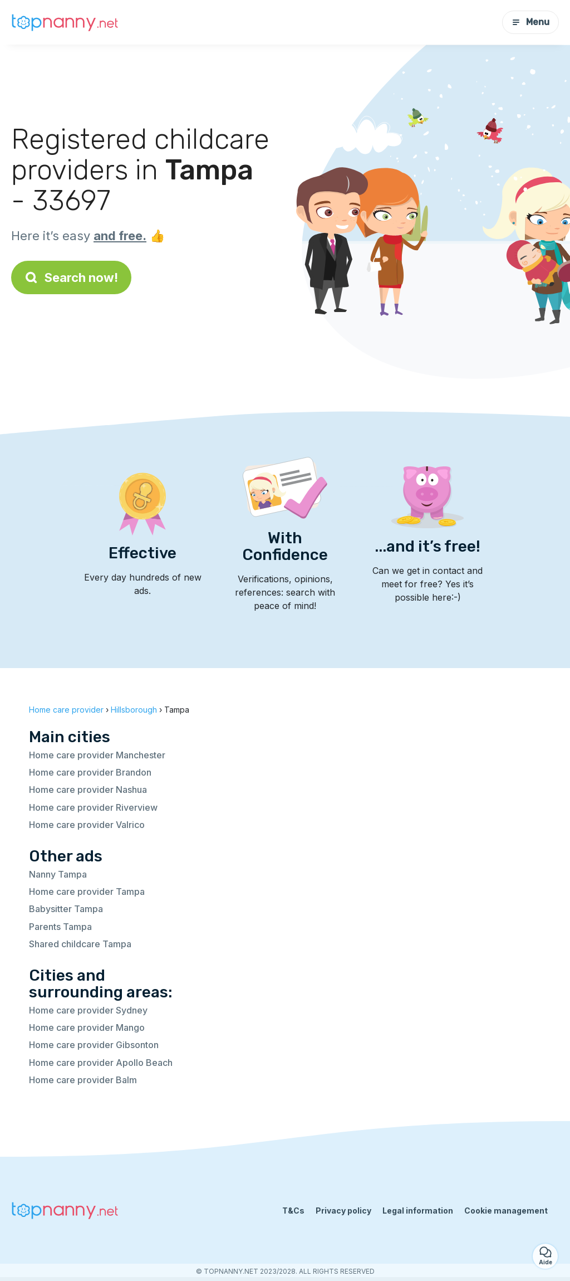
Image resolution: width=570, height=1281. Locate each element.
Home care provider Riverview (93, 807)
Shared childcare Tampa (80, 943)
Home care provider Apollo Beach (101, 1062)
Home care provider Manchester (97, 755)
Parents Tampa (60, 926)
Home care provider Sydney (88, 1010)
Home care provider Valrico (87, 824)
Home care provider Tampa (87, 891)
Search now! (71, 277)
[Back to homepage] (66, 22)
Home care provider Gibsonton (94, 1044)
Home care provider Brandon (90, 772)
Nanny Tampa (58, 874)
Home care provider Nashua (88, 789)
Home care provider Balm (83, 1079)
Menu (530, 22)
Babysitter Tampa (66, 908)
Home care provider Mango (87, 1027)
